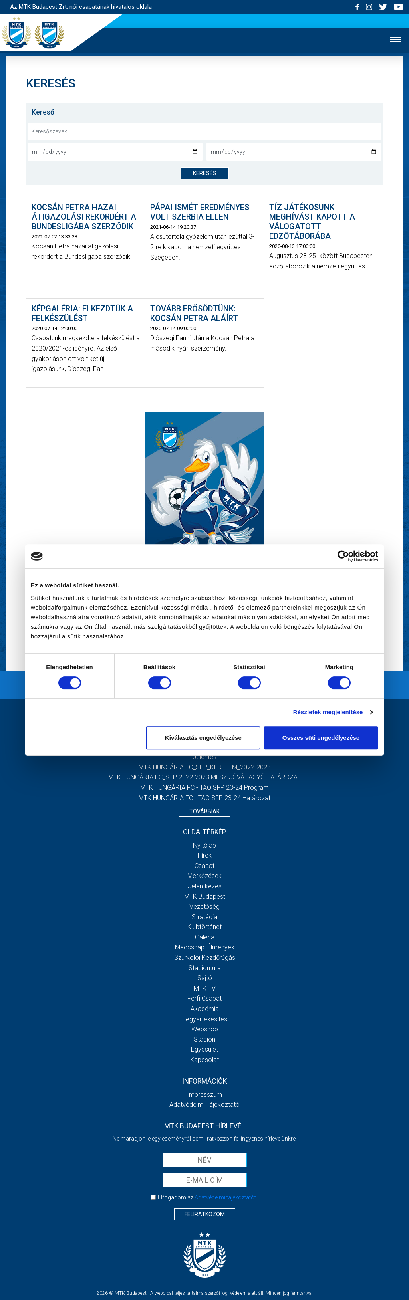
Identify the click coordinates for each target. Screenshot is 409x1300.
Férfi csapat (204, 998)
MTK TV (205, 988)
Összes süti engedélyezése (320, 737)
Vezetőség (204, 906)
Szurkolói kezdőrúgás (204, 957)
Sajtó (204, 978)
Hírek (205, 855)
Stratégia (204, 917)
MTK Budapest (204, 896)
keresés (204, 173)
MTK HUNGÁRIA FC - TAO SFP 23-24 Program (204, 787)
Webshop (204, 1029)
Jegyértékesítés (204, 1019)
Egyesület (204, 1049)
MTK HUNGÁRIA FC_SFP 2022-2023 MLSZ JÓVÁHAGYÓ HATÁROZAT (204, 777)
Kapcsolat (204, 1060)
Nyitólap (204, 845)
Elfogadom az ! (208, 1197)
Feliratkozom (205, 1214)
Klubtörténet (204, 927)
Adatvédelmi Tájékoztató (204, 1104)
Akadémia (205, 1009)
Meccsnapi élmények (204, 947)
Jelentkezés (205, 886)
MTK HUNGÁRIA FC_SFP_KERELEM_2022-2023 (205, 767)
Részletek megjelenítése (328, 712)
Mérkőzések (204, 876)
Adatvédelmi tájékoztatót (225, 1197)
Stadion (204, 1039)
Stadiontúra (205, 968)
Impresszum (204, 1094)
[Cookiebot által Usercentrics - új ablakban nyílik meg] (343, 556)
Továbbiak (204, 811)
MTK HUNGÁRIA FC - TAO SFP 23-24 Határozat (204, 798)
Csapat (204, 866)
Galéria (204, 937)
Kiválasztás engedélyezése (203, 737)
